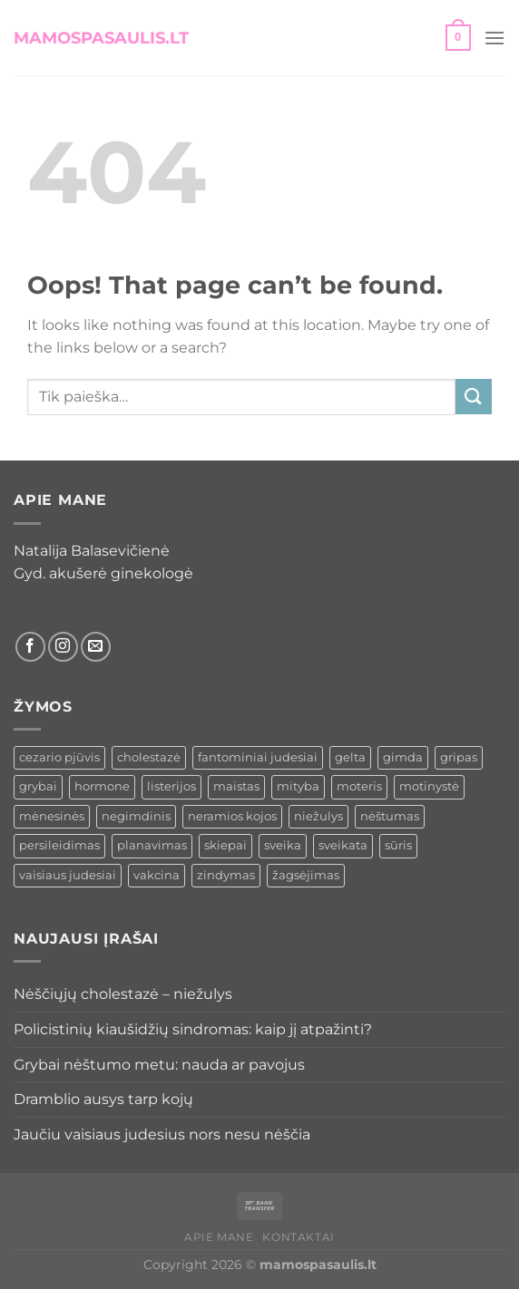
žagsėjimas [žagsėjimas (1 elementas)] (305, 875)
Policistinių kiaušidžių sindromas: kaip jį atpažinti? (193, 1029)
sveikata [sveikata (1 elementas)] (342, 845)
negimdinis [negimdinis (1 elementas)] (136, 816)
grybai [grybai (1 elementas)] (38, 786)
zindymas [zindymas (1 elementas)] (226, 875)
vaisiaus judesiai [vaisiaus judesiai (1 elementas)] (67, 875)
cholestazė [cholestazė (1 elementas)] (149, 757)
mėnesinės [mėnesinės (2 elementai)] (51, 816)
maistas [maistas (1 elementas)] (236, 786)
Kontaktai (298, 1237)
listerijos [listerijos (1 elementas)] (171, 786)
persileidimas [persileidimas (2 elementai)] (59, 845)
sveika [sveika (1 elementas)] (282, 845)
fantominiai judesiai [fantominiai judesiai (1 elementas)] (258, 757)
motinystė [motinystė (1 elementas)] (429, 786)
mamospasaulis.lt (101, 38)
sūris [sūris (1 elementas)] (398, 845)
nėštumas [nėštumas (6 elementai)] (389, 816)
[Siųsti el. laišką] (96, 647)
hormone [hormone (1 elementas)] (102, 786)
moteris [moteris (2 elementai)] (359, 786)
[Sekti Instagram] (63, 647)
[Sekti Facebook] (30, 647)
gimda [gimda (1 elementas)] (403, 757)
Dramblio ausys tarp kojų (103, 1099)
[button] (458, 38)
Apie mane (219, 1237)
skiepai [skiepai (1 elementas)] (225, 845)
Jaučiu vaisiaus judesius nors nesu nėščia (162, 1134)
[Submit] (473, 396)
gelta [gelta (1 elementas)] (350, 757)
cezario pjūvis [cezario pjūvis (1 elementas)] (59, 757)
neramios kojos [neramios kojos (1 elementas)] (232, 816)
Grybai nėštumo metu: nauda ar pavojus (159, 1064)
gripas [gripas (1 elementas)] (458, 757)
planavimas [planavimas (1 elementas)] (152, 845)
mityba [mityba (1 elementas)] (298, 786)
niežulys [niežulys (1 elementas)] (318, 816)
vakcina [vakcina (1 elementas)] (156, 875)
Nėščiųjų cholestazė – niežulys (123, 994)
